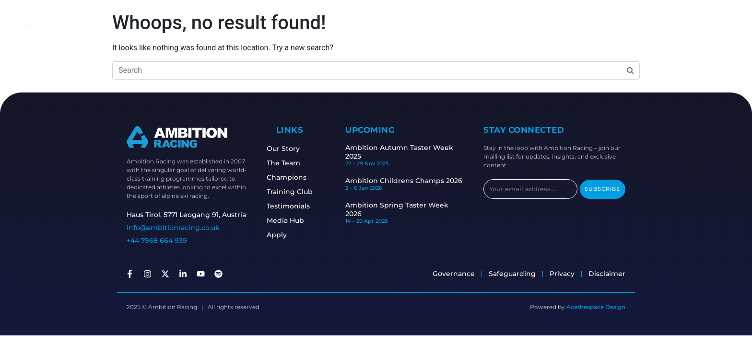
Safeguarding (430, 22)
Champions (288, 177)
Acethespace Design (595, 306)
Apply (279, 234)
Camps (389, 22)
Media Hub (287, 220)
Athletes (312, 22)
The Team (285, 163)
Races (362, 22)
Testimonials (290, 206)
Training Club (292, 191)
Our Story (285, 148)
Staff (339, 22)
